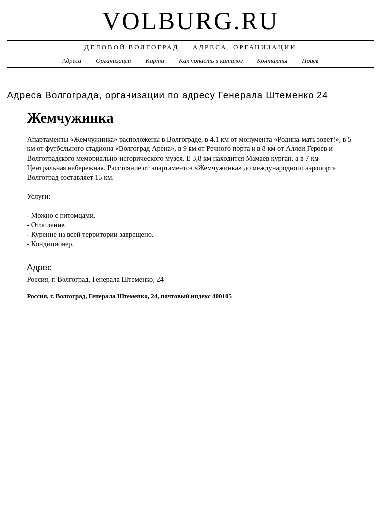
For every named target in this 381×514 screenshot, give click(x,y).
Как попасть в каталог (211, 60)
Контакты (272, 60)
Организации (113, 60)
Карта (155, 60)
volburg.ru (190, 21)
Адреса (72, 60)
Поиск (310, 60)
